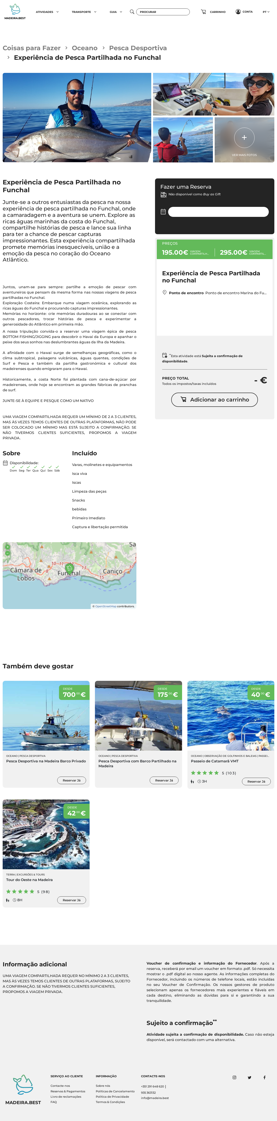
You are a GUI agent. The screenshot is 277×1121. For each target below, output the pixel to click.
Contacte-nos (60, 1085)
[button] (57, 11)
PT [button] (264, 12)
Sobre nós (103, 1085)
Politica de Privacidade (112, 1096)
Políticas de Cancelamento (115, 1091)
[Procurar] (163, 11)
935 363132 (148, 1092)
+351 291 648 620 (152, 1086)
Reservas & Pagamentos (68, 1091)
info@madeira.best (155, 1098)
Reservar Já (72, 780)
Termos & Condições (110, 1102)
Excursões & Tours (31, 874)
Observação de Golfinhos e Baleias (230, 755)
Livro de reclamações (66, 1096)
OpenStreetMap (105, 606)
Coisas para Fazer (32, 48)
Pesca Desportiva (138, 48)
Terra (10, 874)
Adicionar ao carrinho (214, 399)
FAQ (54, 1102)
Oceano (85, 48)
